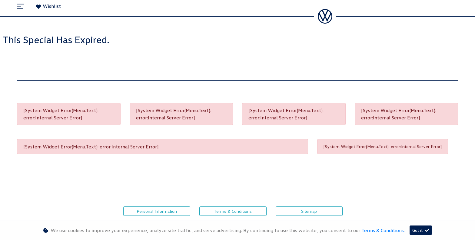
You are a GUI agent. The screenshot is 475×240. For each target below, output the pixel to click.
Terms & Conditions (233, 211)
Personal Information (157, 211)
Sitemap (309, 211)
